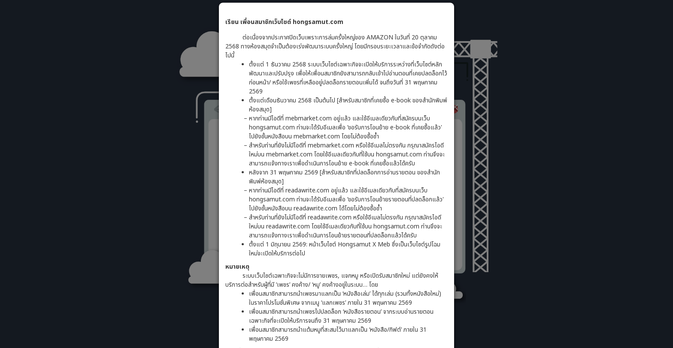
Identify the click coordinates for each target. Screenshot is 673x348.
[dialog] (336, 174)
